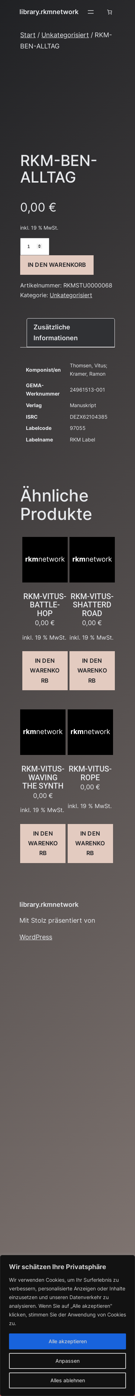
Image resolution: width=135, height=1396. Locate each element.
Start (28, 35)
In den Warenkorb (57, 264)
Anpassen (67, 1361)
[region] (67, 1325)
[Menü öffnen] (90, 12)
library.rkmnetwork (48, 12)
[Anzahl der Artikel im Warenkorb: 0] (109, 12)
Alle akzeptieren (68, 1341)
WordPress (35, 937)
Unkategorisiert (65, 35)
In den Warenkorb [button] (44, 670)
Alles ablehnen (67, 1380)
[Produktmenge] (34, 246)
